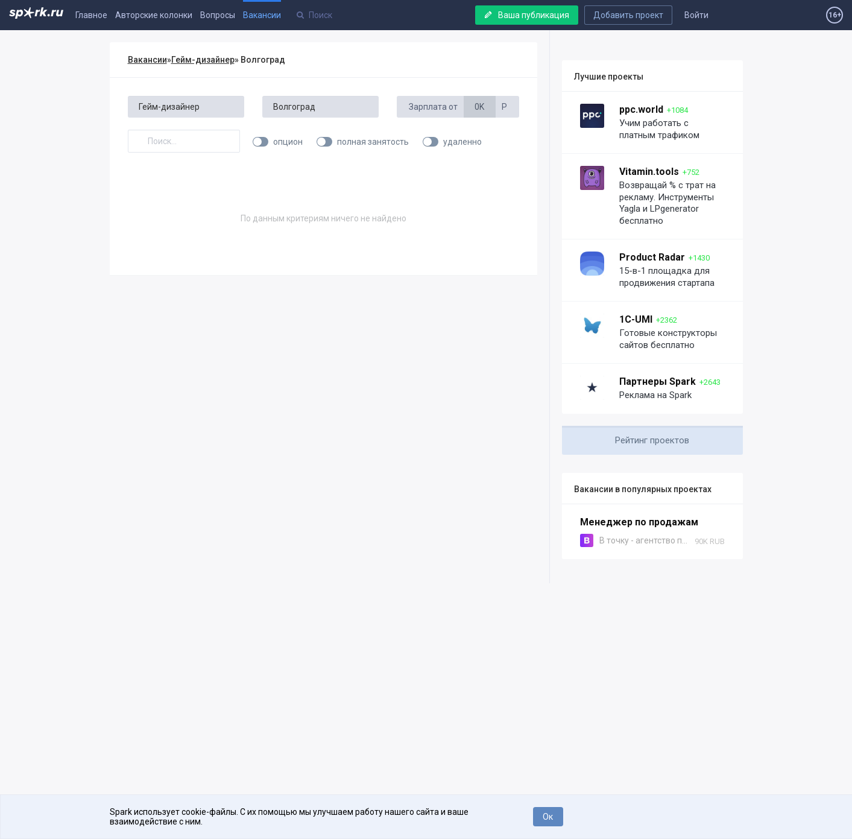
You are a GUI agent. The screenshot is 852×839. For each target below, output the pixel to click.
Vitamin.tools (649, 171)
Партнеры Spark (657, 381)
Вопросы (217, 15)
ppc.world (641, 109)
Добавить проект (628, 15)
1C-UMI (635, 319)
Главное (91, 15)
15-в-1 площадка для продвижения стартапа (667, 276)
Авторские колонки (153, 15)
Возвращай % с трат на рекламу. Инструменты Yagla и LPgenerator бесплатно (667, 203)
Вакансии (262, 15)
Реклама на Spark (655, 395)
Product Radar (652, 257)
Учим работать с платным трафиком (659, 129)
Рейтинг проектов (652, 440)
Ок (548, 817)
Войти (696, 15)
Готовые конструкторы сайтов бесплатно (668, 339)
